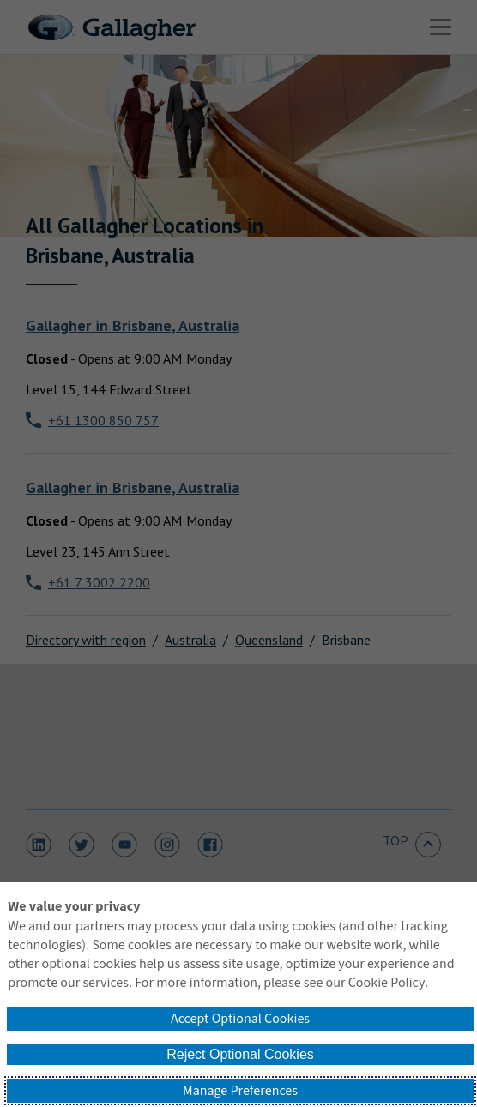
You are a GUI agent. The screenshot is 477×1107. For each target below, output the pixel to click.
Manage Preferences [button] (240, 1090)
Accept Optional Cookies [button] (240, 1018)
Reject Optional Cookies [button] (240, 1054)
